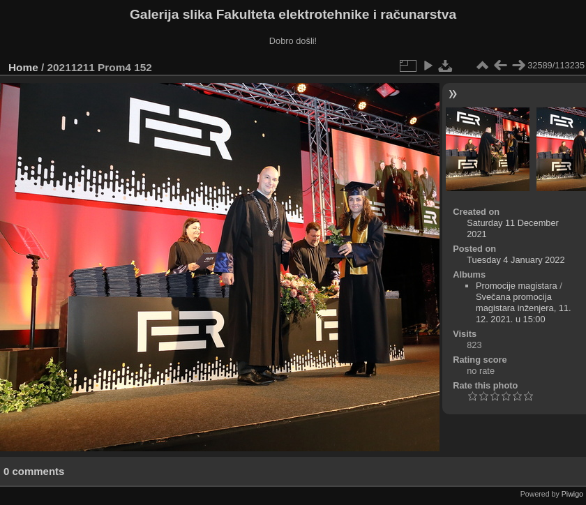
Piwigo (572, 494)
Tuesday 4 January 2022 (515, 260)
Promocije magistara (516, 285)
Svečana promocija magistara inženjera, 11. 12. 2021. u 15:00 (523, 308)
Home (23, 67)
